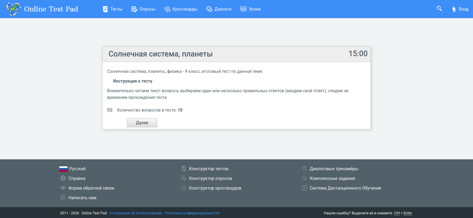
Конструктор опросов (210, 178)
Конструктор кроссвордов (215, 188)
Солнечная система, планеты (161, 54)
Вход (459, 9)
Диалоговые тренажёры (334, 168)
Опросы (143, 9)
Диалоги (218, 9)
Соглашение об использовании (135, 213)
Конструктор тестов (208, 168)
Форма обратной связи (91, 188)
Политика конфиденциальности (192, 213)
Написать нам (82, 197)
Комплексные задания (332, 178)
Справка (76, 178)
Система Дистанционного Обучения (345, 188)
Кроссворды (180, 9)
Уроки (250, 9)
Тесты (112, 9)
